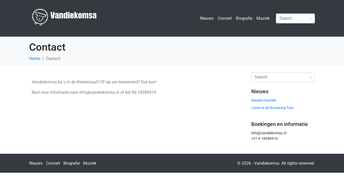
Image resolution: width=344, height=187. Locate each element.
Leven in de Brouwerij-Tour (272, 108)
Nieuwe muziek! (263, 100)
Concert (225, 18)
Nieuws (207, 18)
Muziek (263, 18)
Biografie (244, 18)
